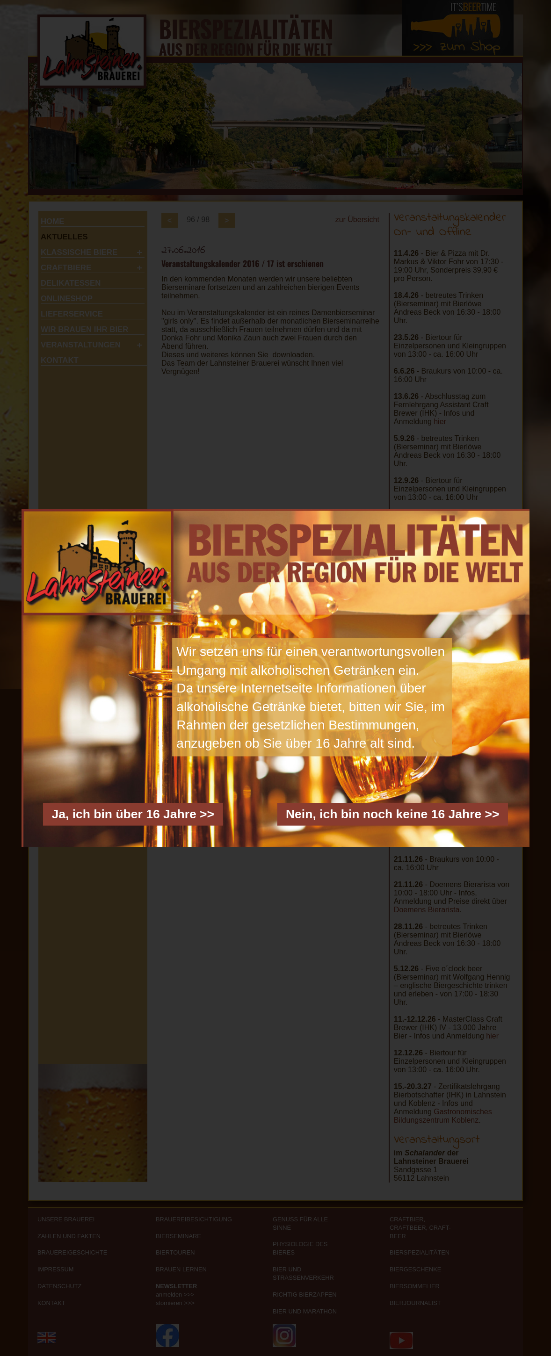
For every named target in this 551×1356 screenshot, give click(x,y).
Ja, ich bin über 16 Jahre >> (132, 814)
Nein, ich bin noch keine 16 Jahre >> (393, 814)
